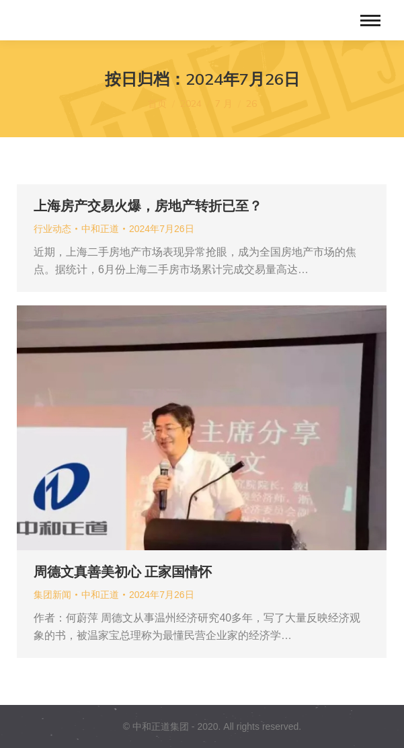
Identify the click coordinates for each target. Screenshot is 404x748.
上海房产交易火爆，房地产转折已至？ (148, 206)
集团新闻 (52, 594)
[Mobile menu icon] (370, 20)
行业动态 (52, 228)
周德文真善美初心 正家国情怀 (123, 572)
